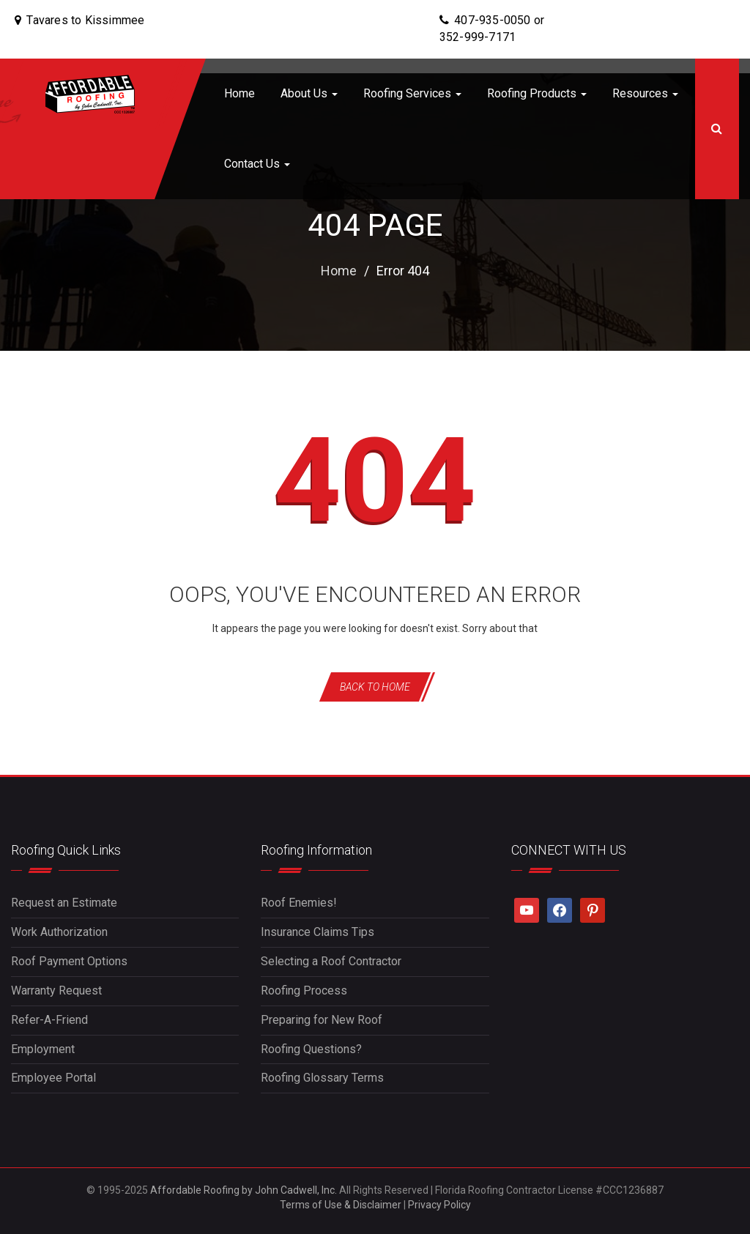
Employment (43, 1049)
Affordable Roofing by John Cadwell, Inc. (243, 1190)
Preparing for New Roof (321, 1020)
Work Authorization (59, 932)
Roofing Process (304, 990)
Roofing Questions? (311, 1049)
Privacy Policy (439, 1205)
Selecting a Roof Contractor (331, 961)
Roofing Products (537, 93)
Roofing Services (412, 93)
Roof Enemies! (299, 903)
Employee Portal (53, 1078)
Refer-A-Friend (49, 1020)
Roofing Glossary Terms (322, 1078)
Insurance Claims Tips (317, 932)
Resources (645, 93)
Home (239, 93)
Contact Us (257, 164)
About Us (309, 93)
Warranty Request (56, 990)
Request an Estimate (64, 903)
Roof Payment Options (69, 961)
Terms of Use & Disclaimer (340, 1205)
